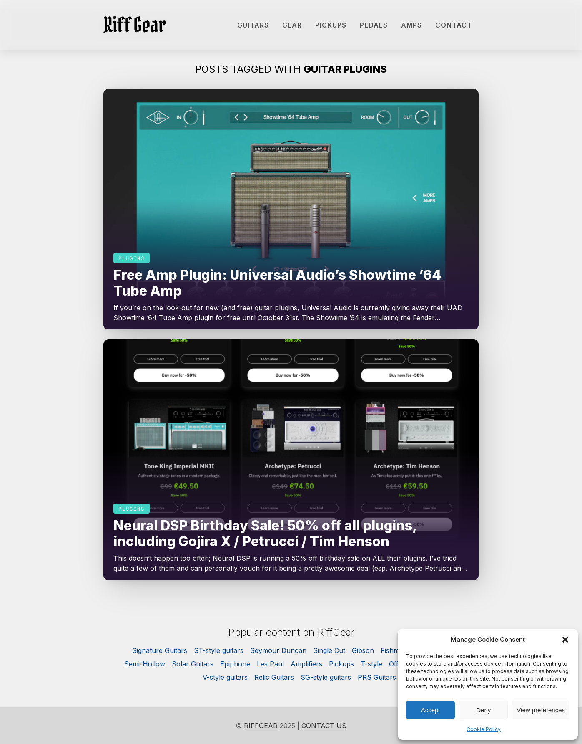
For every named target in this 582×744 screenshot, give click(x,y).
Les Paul (270, 664)
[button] (565, 639)
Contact (453, 25)
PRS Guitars (377, 677)
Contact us (323, 725)
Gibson (363, 650)
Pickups (330, 25)
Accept (430, 710)
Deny (483, 710)
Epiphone (235, 664)
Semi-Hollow (144, 664)
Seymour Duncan (278, 650)
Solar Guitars (192, 664)
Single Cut (329, 650)
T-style (371, 664)
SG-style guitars (326, 677)
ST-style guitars (218, 650)
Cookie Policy (484, 729)
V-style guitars (225, 677)
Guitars (253, 25)
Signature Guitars (159, 650)
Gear (292, 25)
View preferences (541, 710)
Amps (411, 25)
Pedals (374, 25)
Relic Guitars (274, 677)
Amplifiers (306, 664)
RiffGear (261, 725)
